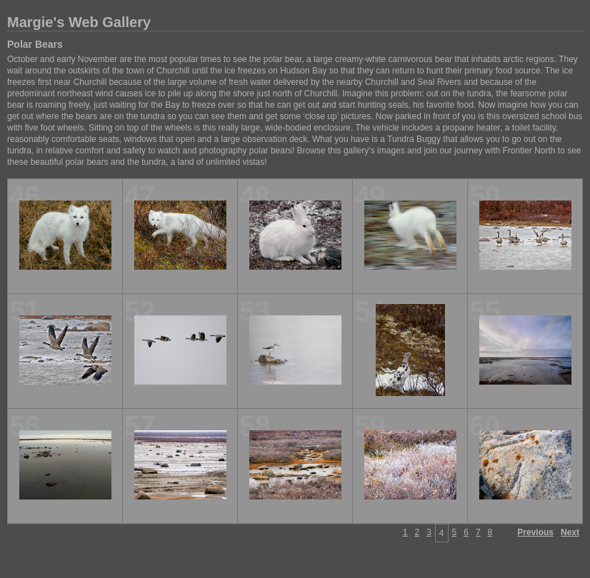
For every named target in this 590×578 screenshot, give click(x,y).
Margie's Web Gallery (79, 22)
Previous (535, 532)
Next (570, 532)
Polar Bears (35, 44)
